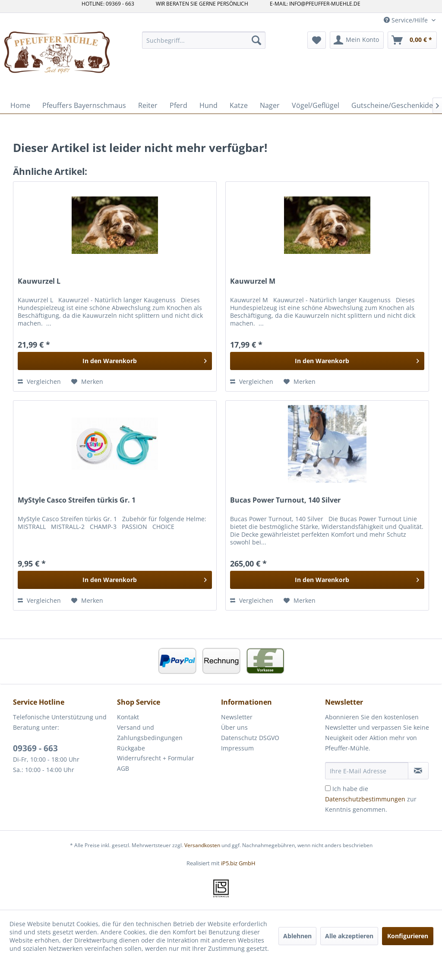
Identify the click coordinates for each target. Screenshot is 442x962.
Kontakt (128, 717)
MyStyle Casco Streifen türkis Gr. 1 (77, 500)
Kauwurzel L (39, 281)
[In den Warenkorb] (115, 361)
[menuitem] (204, 40)
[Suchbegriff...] (204, 40)
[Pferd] (178, 105)
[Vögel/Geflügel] (315, 105)
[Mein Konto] (357, 40)
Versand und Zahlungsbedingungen (150, 732)
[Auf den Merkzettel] (87, 382)
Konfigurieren (407, 936)
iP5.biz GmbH (238, 863)
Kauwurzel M (252, 281)
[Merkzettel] (316, 40)
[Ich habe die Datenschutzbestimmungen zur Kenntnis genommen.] (328, 788)
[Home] (20, 105)
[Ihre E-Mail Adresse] (366, 770)
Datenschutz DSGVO (250, 738)
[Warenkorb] (412, 40)
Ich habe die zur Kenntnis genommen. (371, 799)
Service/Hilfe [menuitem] (406, 20)
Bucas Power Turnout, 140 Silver (285, 500)
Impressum (237, 748)
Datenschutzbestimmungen (365, 799)
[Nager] (270, 105)
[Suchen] (256, 40)
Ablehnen (297, 936)
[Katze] (239, 105)
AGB (123, 768)
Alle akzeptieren (349, 936)
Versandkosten (202, 845)
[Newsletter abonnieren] (418, 770)
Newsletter (237, 717)
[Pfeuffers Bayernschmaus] (84, 105)
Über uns (234, 727)
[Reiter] (148, 105)
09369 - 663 (35, 748)
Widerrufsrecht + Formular (155, 758)
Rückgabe (131, 748)
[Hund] (208, 105)
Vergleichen (39, 381)
